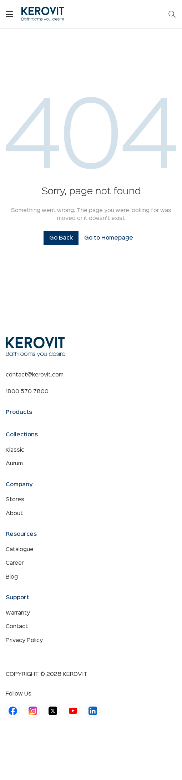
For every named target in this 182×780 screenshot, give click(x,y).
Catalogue (20, 549)
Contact (17, 626)
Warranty (18, 613)
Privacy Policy (24, 640)
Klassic (15, 450)
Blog (12, 577)
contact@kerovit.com (35, 375)
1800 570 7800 (27, 391)
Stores (15, 499)
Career (15, 563)
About (14, 513)
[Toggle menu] (9, 14)
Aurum (14, 463)
